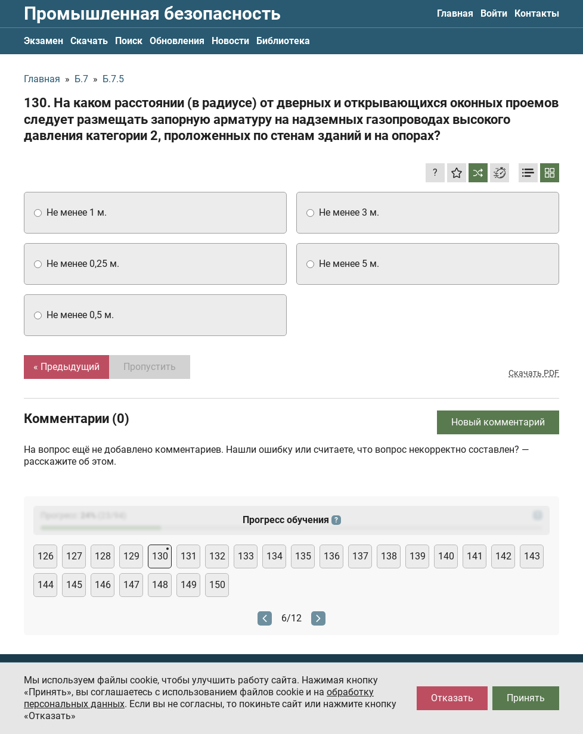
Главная (455, 13)
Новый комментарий (498, 422)
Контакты (536, 13)
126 (46, 556)
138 (389, 556)
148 (160, 584)
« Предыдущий (66, 366)
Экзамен (43, 40)
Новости (230, 40)
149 (189, 584)
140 (446, 556)
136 (332, 556)
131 (189, 556)
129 (131, 556)
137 (360, 556)
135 (303, 556)
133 (246, 556)
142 (503, 556)
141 (475, 556)
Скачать (89, 40)
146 (103, 584)
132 (217, 556)
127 (74, 556)
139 (418, 556)
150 (217, 584)
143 (532, 556)
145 (74, 584)
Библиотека (283, 40)
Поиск (128, 40)
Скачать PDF (533, 373)
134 (274, 556)
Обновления (177, 40)
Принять (526, 698)
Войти (493, 13)
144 (46, 584)
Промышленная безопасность (152, 13)
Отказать (452, 698)
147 (131, 584)
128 (103, 556)
